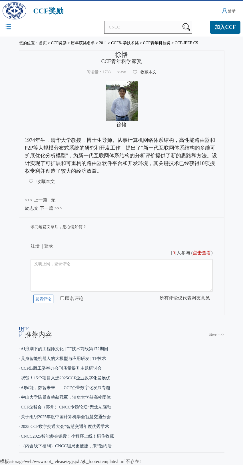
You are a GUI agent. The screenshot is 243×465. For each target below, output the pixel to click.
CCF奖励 (58, 43)
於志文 (32, 208)
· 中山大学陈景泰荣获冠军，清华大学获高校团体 (65, 397)
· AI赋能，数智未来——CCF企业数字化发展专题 (65, 387)
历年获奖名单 (83, 43)
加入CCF (225, 27)
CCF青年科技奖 (156, 43)
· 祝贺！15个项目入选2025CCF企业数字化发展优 (65, 378)
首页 (43, 43)
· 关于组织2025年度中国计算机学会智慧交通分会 (65, 416)
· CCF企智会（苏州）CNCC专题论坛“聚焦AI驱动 (65, 407)
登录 (232, 11)
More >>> (216, 335)
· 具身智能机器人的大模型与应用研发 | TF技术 (62, 358)
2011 (103, 43)
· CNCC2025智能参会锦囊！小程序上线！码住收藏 (66, 436)
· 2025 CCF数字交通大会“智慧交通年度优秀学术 (64, 426)
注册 (35, 245)
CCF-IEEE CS (186, 43)
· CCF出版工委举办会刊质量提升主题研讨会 (60, 368)
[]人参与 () (191, 252)
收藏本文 (148, 72)
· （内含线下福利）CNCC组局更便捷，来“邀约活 (65, 446)
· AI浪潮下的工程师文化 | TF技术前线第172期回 (63, 349)
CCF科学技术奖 (124, 43)
